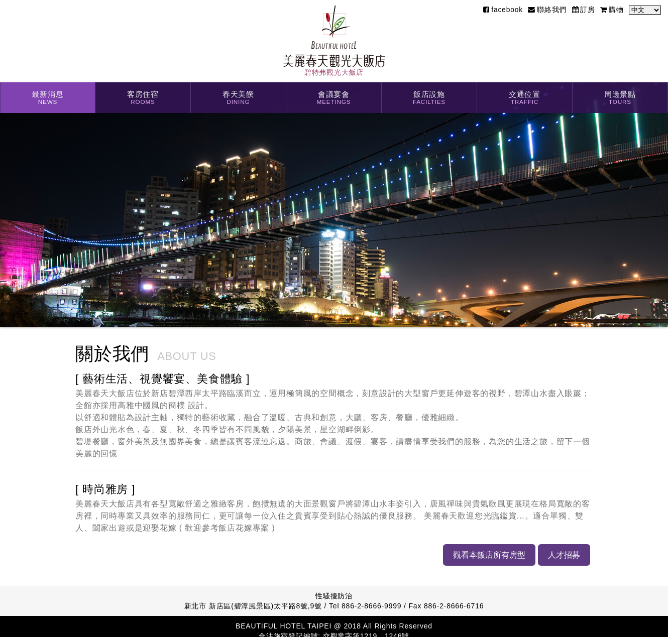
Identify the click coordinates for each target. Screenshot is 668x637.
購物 (611, 10)
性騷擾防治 (334, 596)
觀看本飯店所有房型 (489, 554)
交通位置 (524, 98)
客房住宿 (142, 98)
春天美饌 (238, 98)
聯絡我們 (547, 10)
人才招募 (563, 554)
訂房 (583, 10)
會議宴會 (333, 98)
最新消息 (48, 98)
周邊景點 (620, 98)
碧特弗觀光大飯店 (334, 40)
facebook (502, 10)
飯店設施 (429, 98)
